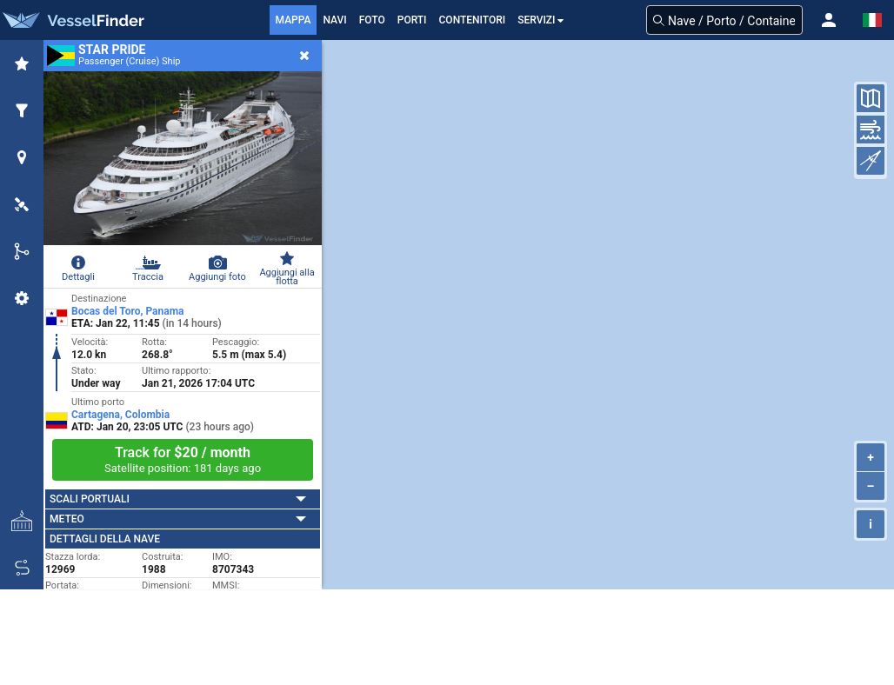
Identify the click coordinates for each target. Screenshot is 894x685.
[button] (829, 20)
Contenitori (472, 20)
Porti (412, 20)
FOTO (372, 20)
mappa (293, 20)
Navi (334, 20)
